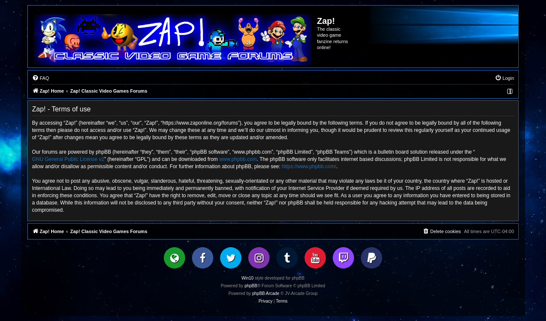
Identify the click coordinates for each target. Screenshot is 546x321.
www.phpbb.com (238, 159)
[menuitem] (40, 78)
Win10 (247, 278)
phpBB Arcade (265, 293)
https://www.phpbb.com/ (309, 166)
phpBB (250, 285)
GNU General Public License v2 (68, 159)
